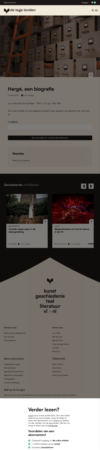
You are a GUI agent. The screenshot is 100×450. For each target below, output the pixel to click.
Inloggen (85, 2)
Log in (30, 415)
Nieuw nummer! (10, 2)
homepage (52, 425)
